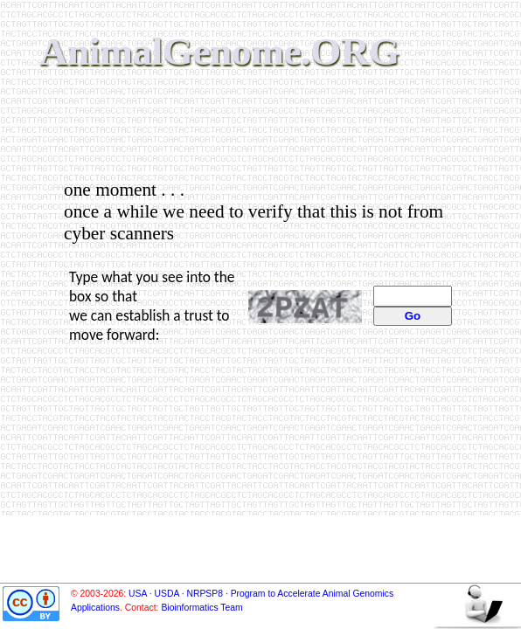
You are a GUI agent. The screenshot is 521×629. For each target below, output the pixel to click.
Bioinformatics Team (201, 607)
